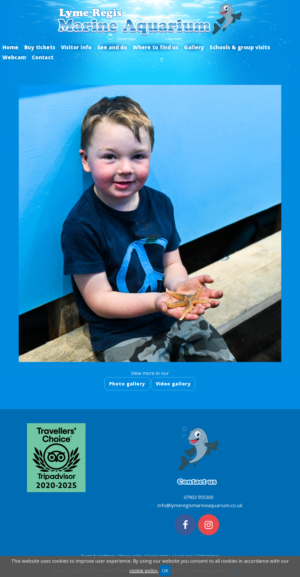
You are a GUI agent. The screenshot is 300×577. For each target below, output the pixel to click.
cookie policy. (143, 570)
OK (165, 570)
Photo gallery (127, 384)
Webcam (14, 57)
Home (10, 47)
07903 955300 (198, 497)
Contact (43, 57)
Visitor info (76, 47)
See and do (112, 47)
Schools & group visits (240, 47)
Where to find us (155, 47)
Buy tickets (39, 47)
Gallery (194, 47)
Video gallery (173, 384)
